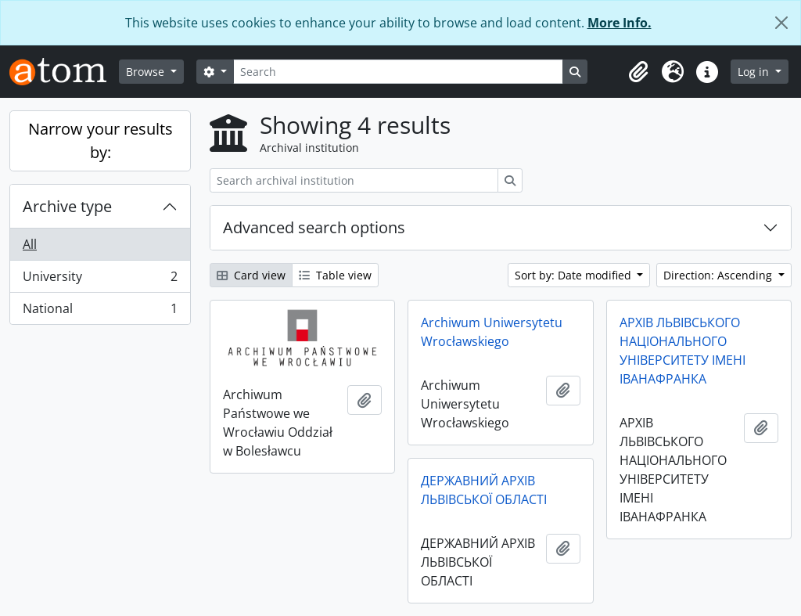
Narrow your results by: (100, 140)
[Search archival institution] (354, 180)
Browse (146, 71)
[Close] (781, 23)
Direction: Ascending (719, 275)
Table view (335, 275)
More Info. (619, 22)
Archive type (67, 206)
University (100, 280)
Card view (251, 275)
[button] (638, 72)
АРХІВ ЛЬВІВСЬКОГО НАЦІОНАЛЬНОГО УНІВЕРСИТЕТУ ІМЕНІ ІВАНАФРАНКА (682, 350)
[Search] (398, 71)
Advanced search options (314, 227)
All (30, 244)
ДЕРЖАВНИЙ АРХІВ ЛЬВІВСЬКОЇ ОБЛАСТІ (484, 490)
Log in (755, 71)
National (100, 311)
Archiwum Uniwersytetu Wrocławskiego (491, 332)
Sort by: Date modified (574, 275)
